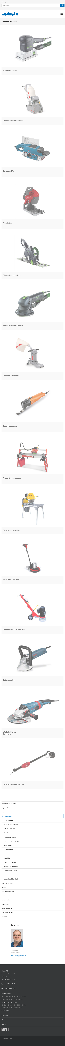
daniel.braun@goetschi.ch (57, 956)
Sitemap (4, 2)
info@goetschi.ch (10, 988)
